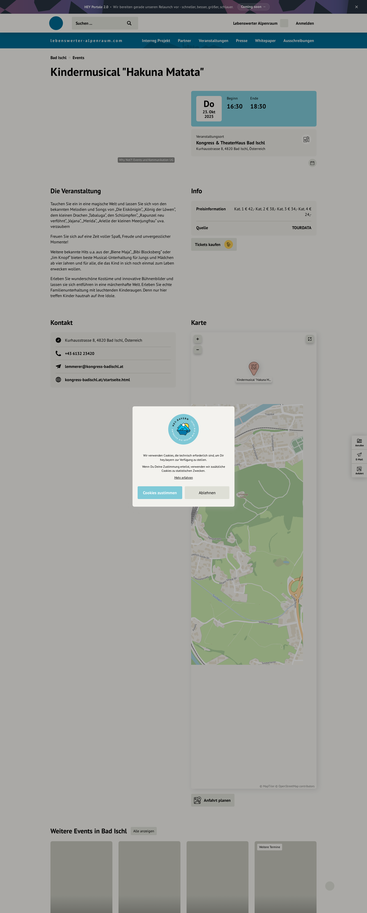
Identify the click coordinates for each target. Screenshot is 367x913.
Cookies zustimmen (160, 492)
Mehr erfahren (183, 477)
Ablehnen (207, 492)
